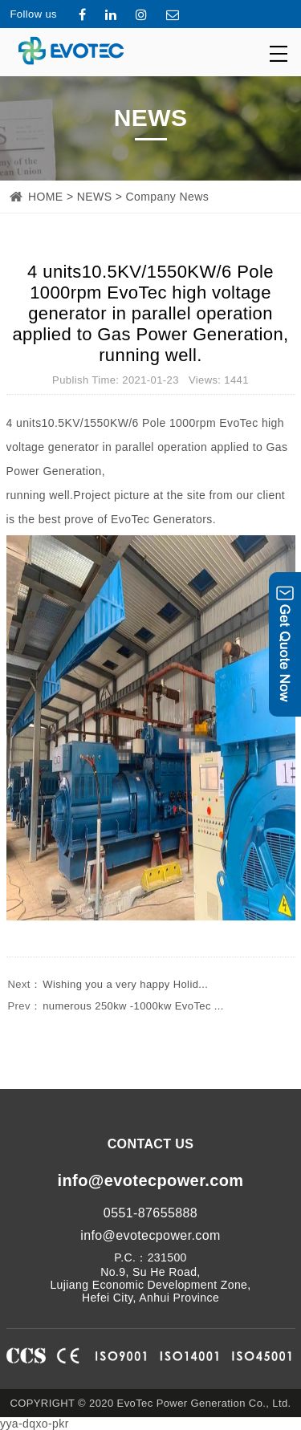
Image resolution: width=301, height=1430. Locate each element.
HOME (45, 196)
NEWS (94, 196)
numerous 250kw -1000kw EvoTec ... (115, 1006)
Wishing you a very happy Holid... (107, 984)
